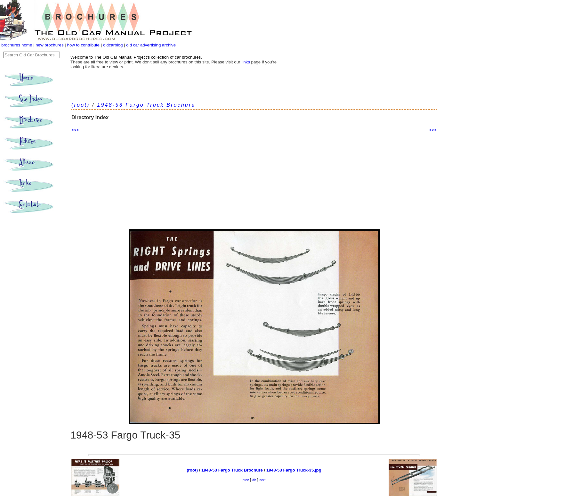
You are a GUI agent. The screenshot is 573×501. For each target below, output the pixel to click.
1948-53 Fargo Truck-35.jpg (293, 470)
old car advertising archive (151, 45)
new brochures (49, 45)
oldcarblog (113, 45)
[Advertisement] (254, 181)
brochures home (16, 45)
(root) (80, 105)
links (245, 62)
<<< (75, 129)
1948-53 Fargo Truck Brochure (146, 105)
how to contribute (83, 45)
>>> (433, 129)
